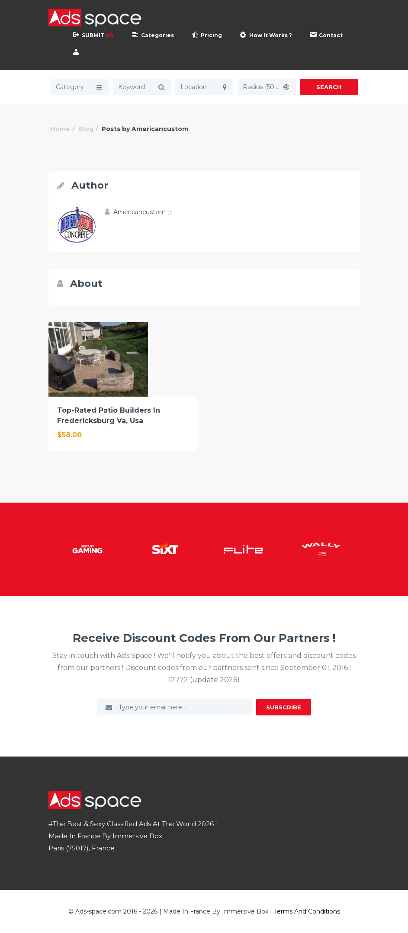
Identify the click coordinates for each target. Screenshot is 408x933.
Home (60, 129)
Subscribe (283, 707)
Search (328, 86)
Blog (85, 129)
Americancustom (143, 212)
